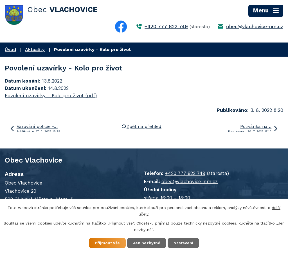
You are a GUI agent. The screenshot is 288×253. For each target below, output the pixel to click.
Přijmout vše (107, 243)
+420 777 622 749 (166, 26)
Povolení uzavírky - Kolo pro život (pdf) (51, 95)
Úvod (10, 49)
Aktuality (35, 49)
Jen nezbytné (146, 243)
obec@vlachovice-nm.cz (254, 26)
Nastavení (183, 243)
